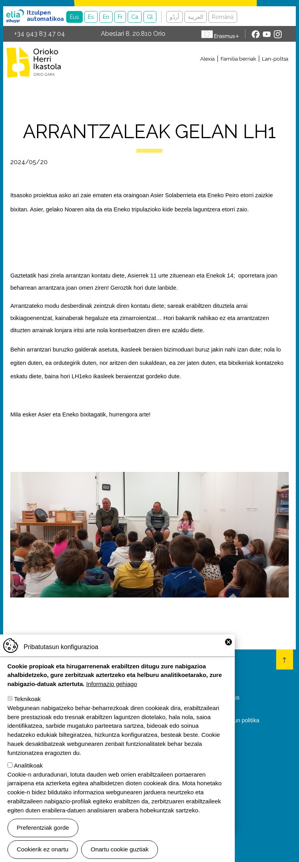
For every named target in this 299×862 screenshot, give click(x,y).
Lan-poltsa (275, 58)
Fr (120, 16)
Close (228, 647)
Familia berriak (238, 58)
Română (223, 16)
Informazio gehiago (111, 689)
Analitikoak (28, 771)
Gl (150, 16)
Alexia (207, 58)
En (106, 16)
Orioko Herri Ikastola (33, 62)
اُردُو (174, 16)
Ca (134, 16)
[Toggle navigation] (180, 72)
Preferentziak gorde (43, 833)
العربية (195, 16)
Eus (74, 16)
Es (91, 16)
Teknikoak (27, 704)
